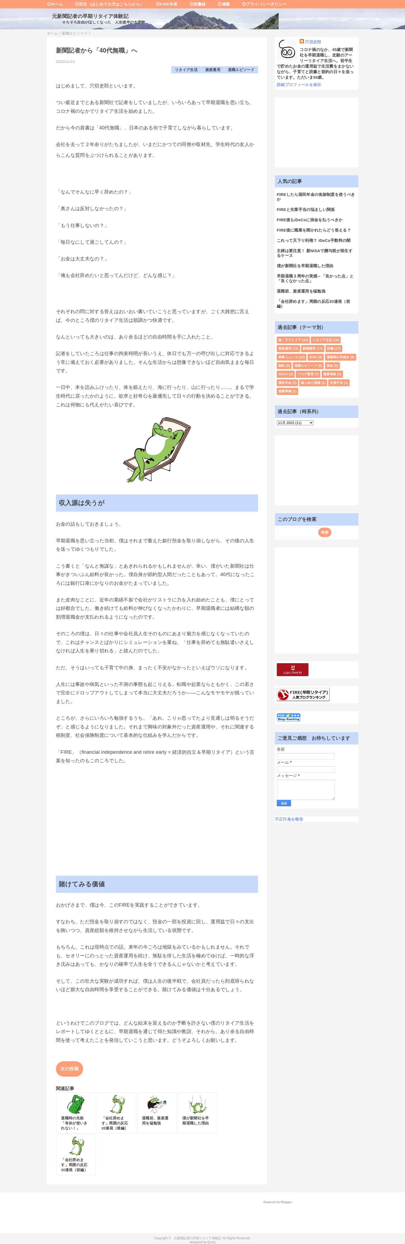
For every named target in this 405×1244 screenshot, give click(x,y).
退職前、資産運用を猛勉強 (301, 291)
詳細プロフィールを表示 (299, 84)
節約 (281, 365)
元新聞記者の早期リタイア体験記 (87, 16)
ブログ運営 (305, 374)
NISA (313, 357)
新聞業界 (309, 348)
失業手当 (336, 383)
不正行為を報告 (289, 819)
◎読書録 (194, 4)
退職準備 (284, 391)
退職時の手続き (338, 357)
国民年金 (284, 383)
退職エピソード (241, 70)
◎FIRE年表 (162, 4)
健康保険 (329, 374)
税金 (330, 365)
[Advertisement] (157, 810)
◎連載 (220, 4)
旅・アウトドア (289, 340)
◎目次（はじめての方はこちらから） (105, 4)
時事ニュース (288, 357)
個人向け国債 (310, 383)
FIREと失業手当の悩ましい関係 (306, 209)
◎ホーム (55, 4)
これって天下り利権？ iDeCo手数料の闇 (314, 240)
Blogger (286, 1202)
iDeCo (283, 374)
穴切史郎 (313, 42)
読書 (330, 348)
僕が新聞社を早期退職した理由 (305, 265)
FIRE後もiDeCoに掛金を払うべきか (309, 220)
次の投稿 (69, 1068)
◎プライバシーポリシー (260, 4)
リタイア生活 (186, 70)
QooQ (211, 1242)
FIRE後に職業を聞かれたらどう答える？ (314, 230)
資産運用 (212, 70)
